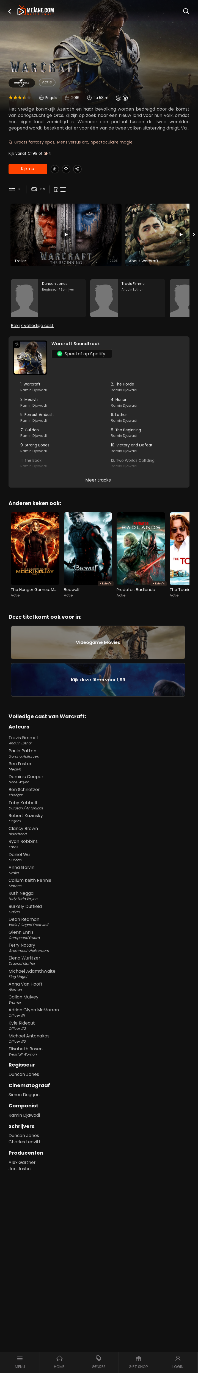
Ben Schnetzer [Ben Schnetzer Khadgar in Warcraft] (99, 807)
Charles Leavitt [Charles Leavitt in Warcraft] (25, 1157)
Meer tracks (98, 486)
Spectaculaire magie (112, 142)
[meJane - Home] (35, 10)
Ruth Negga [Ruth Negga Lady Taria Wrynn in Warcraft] (99, 910)
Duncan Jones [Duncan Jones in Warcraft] (24, 1089)
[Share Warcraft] (83, 169)
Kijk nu (27, 169)
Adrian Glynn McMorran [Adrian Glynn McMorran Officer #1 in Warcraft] (99, 1027)
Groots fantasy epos (34, 142)
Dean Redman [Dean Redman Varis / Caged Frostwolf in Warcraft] (99, 937)
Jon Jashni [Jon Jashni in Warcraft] (20, 1183)
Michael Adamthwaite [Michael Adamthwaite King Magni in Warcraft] (99, 988)
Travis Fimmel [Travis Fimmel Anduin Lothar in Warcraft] (99, 755)
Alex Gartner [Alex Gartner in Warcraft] (22, 1177)
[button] (9, 11)
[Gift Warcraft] (56, 169)
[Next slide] (194, 235)
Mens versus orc (72, 142)
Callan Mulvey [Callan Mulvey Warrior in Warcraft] (99, 1014)
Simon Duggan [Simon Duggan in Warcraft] (24, 1110)
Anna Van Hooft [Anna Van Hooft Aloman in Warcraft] (99, 1001)
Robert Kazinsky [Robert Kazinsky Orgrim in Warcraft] (99, 833)
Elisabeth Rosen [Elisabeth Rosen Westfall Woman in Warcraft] (99, 1066)
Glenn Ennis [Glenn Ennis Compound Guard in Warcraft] (99, 949)
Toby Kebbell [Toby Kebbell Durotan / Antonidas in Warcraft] (99, 820)
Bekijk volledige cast (32, 331)
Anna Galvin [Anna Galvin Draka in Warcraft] (99, 885)
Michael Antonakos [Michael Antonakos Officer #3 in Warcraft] (99, 1053)
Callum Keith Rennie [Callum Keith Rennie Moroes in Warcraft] (99, 898)
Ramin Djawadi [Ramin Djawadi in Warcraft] (24, 1130)
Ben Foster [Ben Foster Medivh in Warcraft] (99, 781)
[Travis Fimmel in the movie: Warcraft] (127, 301)
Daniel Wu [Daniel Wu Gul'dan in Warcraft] (99, 871)
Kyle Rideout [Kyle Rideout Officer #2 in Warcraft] (99, 1040)
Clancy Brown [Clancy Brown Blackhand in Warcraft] (99, 846)
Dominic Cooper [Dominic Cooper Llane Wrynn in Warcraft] (99, 794)
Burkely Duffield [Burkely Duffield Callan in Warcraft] (99, 923)
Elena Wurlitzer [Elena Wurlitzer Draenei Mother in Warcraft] (99, 975)
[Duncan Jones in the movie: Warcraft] (48, 301)
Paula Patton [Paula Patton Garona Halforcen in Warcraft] (99, 768)
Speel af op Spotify (81, 360)
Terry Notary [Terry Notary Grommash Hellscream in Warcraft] (99, 962)
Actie (47, 82)
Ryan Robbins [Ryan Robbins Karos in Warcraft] (99, 859)
